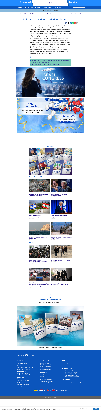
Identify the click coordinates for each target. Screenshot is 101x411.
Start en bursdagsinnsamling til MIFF (72, 376)
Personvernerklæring (45, 382)
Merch (60, 7)
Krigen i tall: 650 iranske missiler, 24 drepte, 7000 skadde (38, 194)
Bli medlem (73, 2)
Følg (56, 8)
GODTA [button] (96, 408)
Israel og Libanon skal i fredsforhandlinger (35, 216)
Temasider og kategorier (45, 366)
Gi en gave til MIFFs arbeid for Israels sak (50, 299)
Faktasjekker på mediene (45, 369)
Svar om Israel (32, 8)
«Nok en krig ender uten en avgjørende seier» (59, 216)
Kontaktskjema (23, 363)
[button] (68, 23)
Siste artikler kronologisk (46, 364)
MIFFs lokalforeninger (45, 378)
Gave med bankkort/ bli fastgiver (71, 372)
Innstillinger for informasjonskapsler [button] (84, 408)
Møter (38, 7)
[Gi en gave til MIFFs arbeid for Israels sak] (50, 296)
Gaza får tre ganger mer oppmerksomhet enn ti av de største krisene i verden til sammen (61, 284)
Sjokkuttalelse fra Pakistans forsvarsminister (59, 194)
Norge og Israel (43, 368)
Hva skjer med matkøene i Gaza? (60, 260)
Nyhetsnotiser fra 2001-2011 (53, 57)
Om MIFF (50, 8)
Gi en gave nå (25, 2)
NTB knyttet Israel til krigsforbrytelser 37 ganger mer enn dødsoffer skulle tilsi (38, 261)
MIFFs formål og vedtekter (46, 379)
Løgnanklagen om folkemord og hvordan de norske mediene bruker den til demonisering (39, 284)
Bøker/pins (44, 7)
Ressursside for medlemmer (46, 381)
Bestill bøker (50, 146)
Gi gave (24, 7)
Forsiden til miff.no (44, 363)
